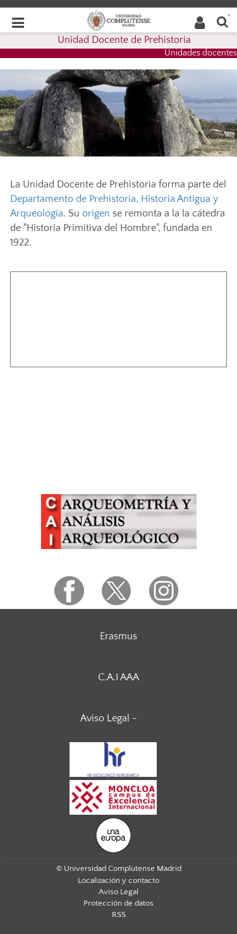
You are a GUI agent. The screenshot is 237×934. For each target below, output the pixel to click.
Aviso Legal (118, 891)
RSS (119, 914)
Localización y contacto (118, 880)
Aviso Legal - (108, 718)
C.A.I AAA (118, 677)
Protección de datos (118, 903)
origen (96, 213)
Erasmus (118, 636)
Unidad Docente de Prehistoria (124, 39)
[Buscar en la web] (222, 21)
